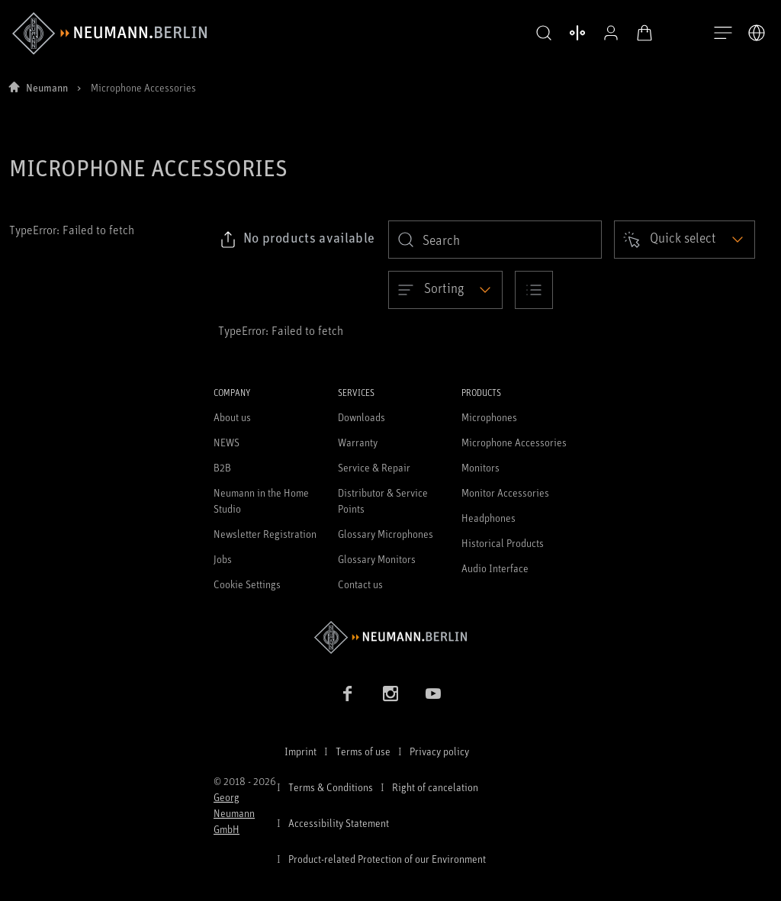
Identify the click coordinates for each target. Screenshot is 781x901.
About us (232, 416)
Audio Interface (495, 568)
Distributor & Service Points (383, 500)
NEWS (226, 442)
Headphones (488, 517)
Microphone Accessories (514, 442)
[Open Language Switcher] (756, 33)
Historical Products (502, 542)
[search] (495, 239)
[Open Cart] (640, 33)
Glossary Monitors (377, 558)
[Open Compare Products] (573, 33)
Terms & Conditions (330, 786)
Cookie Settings (247, 584)
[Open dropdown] (684, 239)
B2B (222, 467)
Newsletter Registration (265, 533)
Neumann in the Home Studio (261, 500)
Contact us (360, 584)
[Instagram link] (390, 693)
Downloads (361, 416)
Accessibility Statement (338, 822)
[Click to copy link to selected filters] (297, 239)
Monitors (480, 467)
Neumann (47, 87)
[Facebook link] (348, 693)
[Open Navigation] (723, 34)
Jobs (223, 558)
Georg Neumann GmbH (234, 812)
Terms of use (363, 751)
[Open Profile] (607, 33)
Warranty (358, 442)
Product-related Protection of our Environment (387, 858)
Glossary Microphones (385, 533)
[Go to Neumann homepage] (390, 637)
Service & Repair (374, 467)
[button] (540, 34)
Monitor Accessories (505, 492)
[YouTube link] (433, 693)
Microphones (489, 416)
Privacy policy (439, 751)
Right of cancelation (435, 786)
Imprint (300, 751)
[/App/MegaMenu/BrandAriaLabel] (109, 33)
